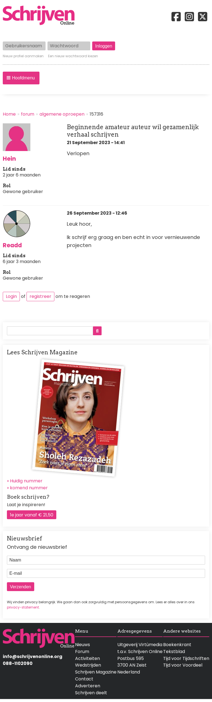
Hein (9, 159)
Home (9, 114)
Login (11, 296)
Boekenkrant (177, 644)
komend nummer (29, 488)
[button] (21, 78)
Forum (82, 651)
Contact (84, 679)
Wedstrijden (88, 665)
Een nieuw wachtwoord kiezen (73, 56)
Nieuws (82, 644)
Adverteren (87, 686)
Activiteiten (87, 658)
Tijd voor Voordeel (182, 665)
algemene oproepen (61, 114)
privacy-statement (23, 607)
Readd (12, 245)
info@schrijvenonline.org (32, 656)
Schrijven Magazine (95, 672)
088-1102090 (18, 663)
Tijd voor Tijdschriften (186, 658)
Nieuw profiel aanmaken (23, 56)
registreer (40, 296)
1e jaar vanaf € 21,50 (31, 515)
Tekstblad (174, 651)
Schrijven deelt (91, 693)
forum (27, 114)
